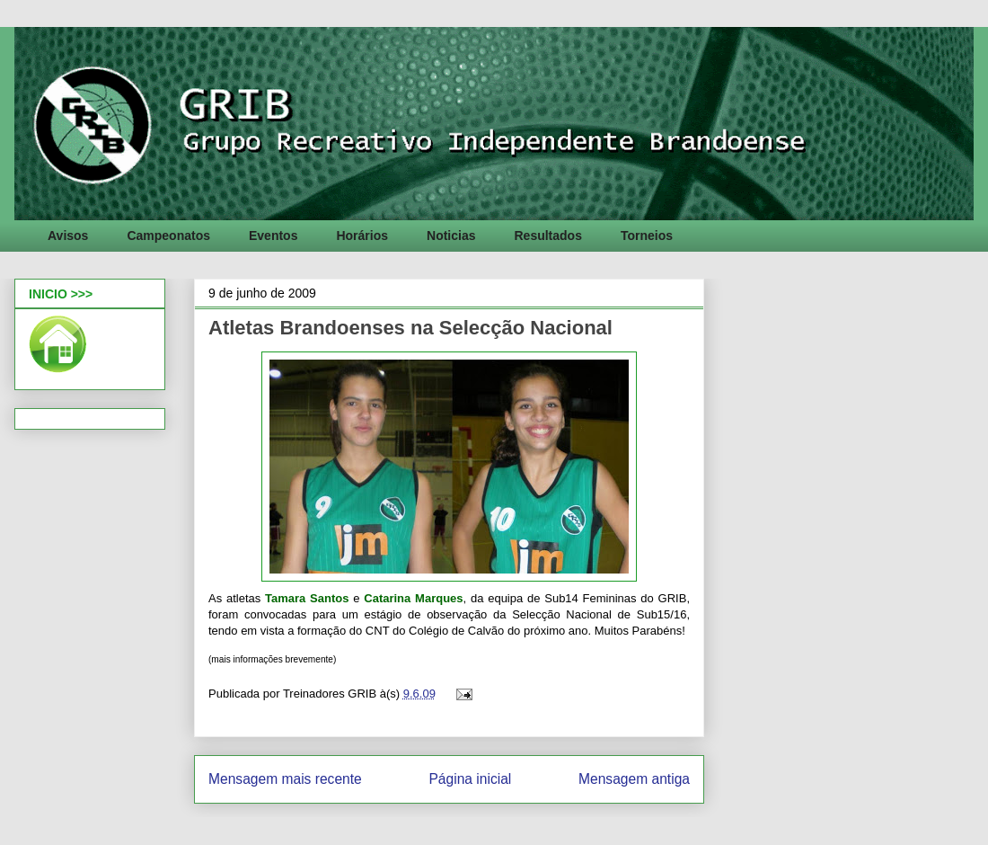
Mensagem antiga (634, 779)
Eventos (273, 235)
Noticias (451, 235)
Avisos (68, 235)
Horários (362, 235)
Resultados (547, 235)
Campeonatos (168, 235)
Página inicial (469, 779)
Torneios (647, 235)
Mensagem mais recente (285, 779)
